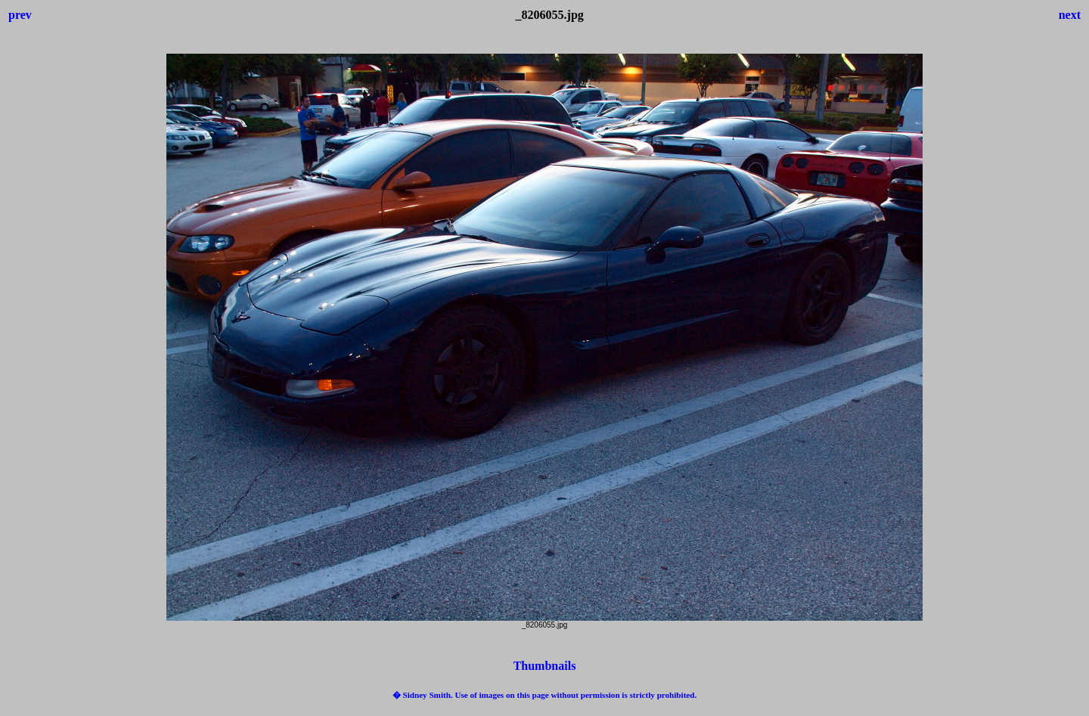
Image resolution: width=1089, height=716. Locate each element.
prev (20, 14)
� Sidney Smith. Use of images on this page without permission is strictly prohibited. (544, 694)
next (1070, 14)
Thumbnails (544, 665)
